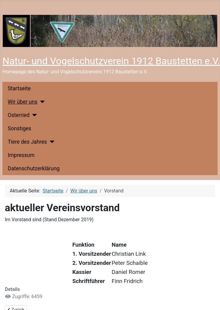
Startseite (19, 88)
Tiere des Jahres (27, 142)
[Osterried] (33, 115)
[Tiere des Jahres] (50, 142)
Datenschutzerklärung (34, 168)
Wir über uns (23, 102)
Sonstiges (19, 128)
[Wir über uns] (41, 102)
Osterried (19, 115)
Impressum (21, 155)
